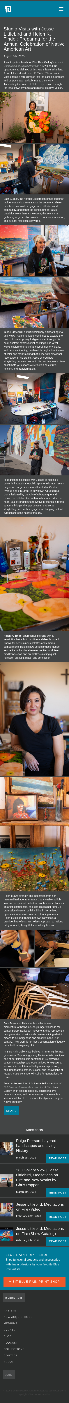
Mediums (10, 1323)
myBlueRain (13, 1297)
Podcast (11, 1342)
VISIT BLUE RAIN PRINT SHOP (34, 1281)
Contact (11, 1355)
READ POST (57, 1158)
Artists (10, 1310)
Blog (8, 1336)
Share (11, 1110)
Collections (14, 1349)
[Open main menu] (61, 9)
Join (8, 1374)
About (9, 1361)
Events (9, 1329)
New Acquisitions (18, 1317)
